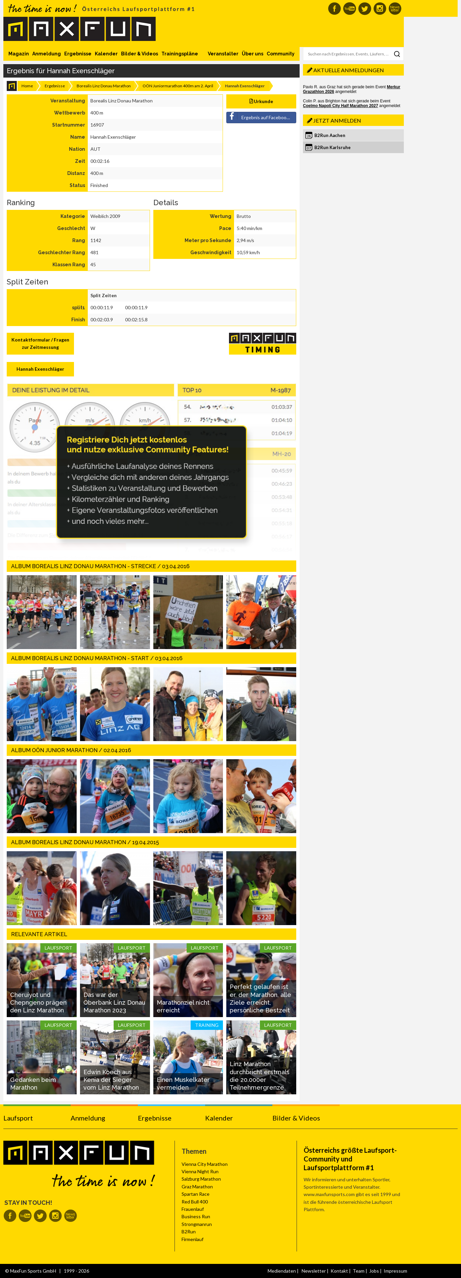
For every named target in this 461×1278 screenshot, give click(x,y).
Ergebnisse (77, 53)
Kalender (106, 53)
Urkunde (261, 101)
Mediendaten (282, 1271)
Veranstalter (223, 53)
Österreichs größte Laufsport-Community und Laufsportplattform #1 (350, 1159)
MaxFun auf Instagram (379, 8)
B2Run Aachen (329, 135)
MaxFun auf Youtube (349, 8)
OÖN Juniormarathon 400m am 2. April (178, 85)
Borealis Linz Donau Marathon (104, 85)
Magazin (18, 53)
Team (358, 1271)
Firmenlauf (192, 1239)
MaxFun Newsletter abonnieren (394, 8)
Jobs (374, 1271)
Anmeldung (46, 53)
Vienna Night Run (200, 1171)
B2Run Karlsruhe (332, 147)
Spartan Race (195, 1194)
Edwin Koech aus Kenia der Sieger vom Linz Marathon (111, 1079)
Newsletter (314, 1271)
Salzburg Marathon (201, 1179)
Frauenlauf (193, 1209)
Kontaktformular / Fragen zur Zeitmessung (40, 343)
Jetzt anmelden (337, 120)
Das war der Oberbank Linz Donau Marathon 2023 (114, 1002)
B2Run (189, 1231)
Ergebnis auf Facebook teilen (261, 116)
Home (27, 85)
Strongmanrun (197, 1224)
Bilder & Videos (139, 53)
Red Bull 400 (195, 1201)
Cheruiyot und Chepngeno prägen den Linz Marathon (38, 1002)
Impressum (395, 1271)
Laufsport (18, 1118)
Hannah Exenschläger (40, 369)
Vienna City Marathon (205, 1164)
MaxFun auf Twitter (364, 8)
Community (281, 53)
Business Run (196, 1216)
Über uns (252, 53)
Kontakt (339, 1271)
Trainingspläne (179, 53)
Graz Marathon (197, 1186)
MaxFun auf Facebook (334, 8)
